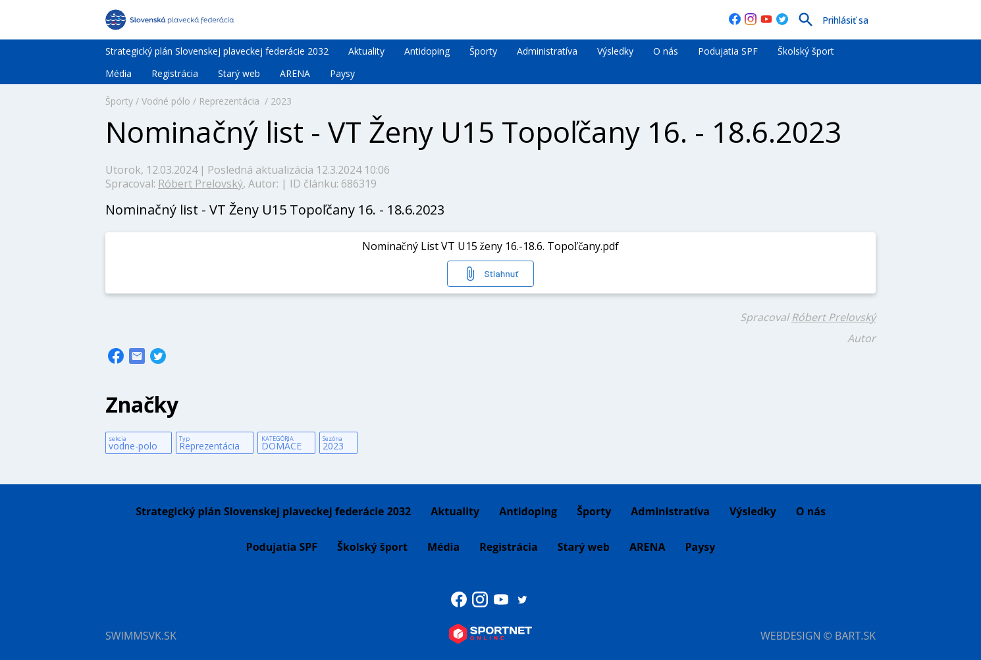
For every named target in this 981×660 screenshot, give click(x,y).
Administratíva (547, 51)
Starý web (239, 73)
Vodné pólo (166, 101)
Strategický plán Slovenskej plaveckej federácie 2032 (217, 51)
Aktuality (366, 51)
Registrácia (174, 73)
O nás (665, 51)
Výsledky (615, 51)
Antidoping (427, 51)
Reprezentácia (230, 101)
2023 (281, 101)
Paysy (342, 73)
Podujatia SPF (728, 51)
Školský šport (806, 51)
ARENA (295, 73)
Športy (483, 51)
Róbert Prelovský (200, 183)
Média (118, 73)
